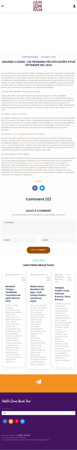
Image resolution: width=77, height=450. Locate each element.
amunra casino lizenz (35, 163)
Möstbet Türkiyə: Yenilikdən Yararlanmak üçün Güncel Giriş (13, 294)
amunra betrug (24, 143)
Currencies (6, 408)
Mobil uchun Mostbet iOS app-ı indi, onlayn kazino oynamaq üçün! (38, 294)
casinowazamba (29, 57)
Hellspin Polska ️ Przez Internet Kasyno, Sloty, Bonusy (63, 293)
